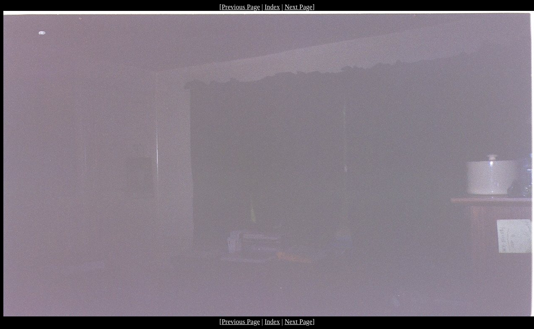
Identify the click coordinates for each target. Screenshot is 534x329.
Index (272, 6)
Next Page (298, 6)
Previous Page (240, 6)
